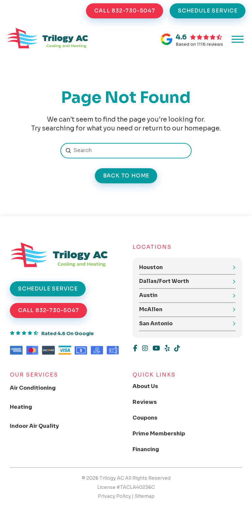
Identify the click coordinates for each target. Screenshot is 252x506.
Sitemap (145, 496)
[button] (237, 39)
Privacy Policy (114, 496)
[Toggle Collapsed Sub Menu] (38, 388)
